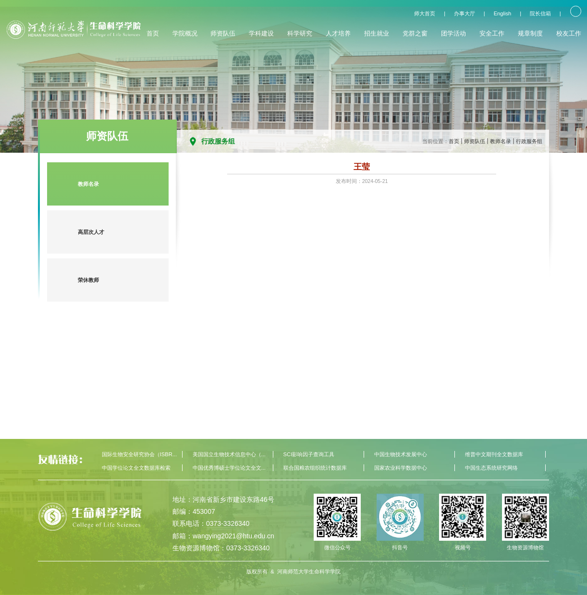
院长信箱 (540, 13)
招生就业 (376, 33)
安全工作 (491, 33)
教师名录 (500, 141)
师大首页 (424, 13)
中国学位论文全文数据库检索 (136, 468)
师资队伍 (222, 33)
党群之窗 (415, 33)
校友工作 (568, 33)
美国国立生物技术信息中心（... (229, 454)
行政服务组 (529, 141)
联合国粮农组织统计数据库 (315, 468)
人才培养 (338, 33)
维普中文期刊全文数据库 (494, 454)
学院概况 (184, 33)
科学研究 (299, 33)
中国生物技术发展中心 (400, 454)
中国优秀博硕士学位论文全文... (229, 468)
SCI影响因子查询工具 (309, 454)
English (503, 13)
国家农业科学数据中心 (400, 468)
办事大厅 (464, 13)
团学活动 (453, 33)
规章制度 (530, 33)
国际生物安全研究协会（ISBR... (139, 454)
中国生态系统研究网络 (491, 468)
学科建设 (261, 33)
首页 (153, 33)
